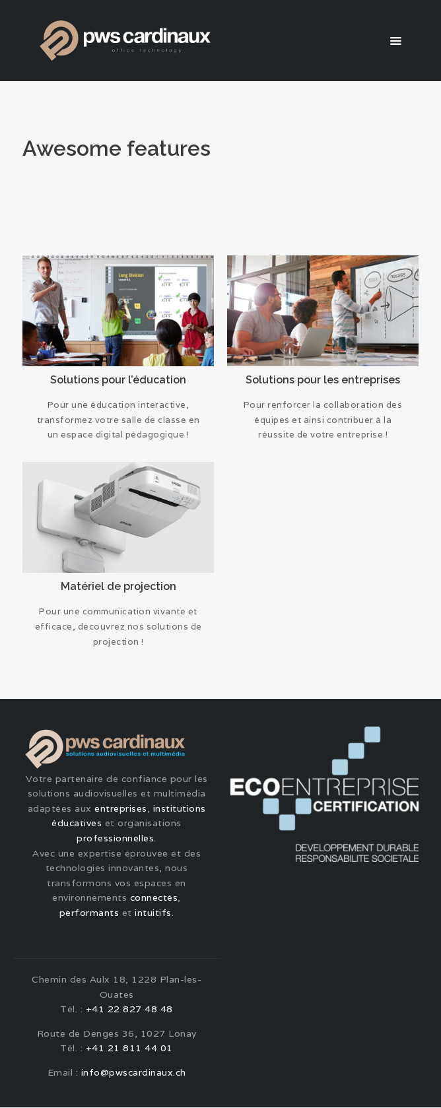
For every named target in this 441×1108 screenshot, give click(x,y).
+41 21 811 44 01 (129, 1049)
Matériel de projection (118, 586)
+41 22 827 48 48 (129, 1010)
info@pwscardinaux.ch (133, 1073)
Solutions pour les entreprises (323, 380)
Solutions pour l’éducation (118, 380)
